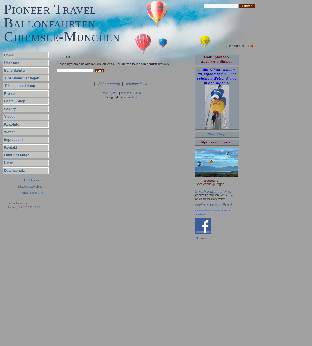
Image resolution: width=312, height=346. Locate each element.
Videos (9, 117)
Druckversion (33, 180)
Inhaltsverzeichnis (30, 186)
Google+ (201, 238)
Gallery (10, 109)
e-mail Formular (31, 192)
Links (8, 163)
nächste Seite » (138, 84)
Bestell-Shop (14, 101)
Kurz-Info (11, 124)
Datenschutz (14, 170)
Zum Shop (217, 134)
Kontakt (10, 147)
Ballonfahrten (15, 70)
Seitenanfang (109, 84)
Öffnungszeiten (16, 155)
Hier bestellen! (215, 205)
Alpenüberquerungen (21, 78)
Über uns (11, 63)
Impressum (13, 140)
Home (9, 55)
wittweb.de (131, 97)
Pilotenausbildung (19, 86)
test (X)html (110, 93)
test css (126, 93)
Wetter (9, 132)
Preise (9, 93)
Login (137, 93)
